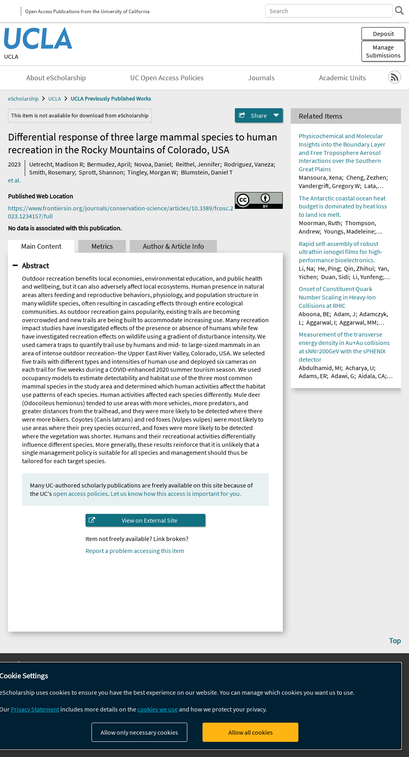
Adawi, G (342, 376)
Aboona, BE (314, 314)
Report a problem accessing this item (134, 551)
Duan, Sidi (335, 277)
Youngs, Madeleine (349, 231)
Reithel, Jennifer (198, 164)
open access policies (80, 493)
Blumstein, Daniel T (207, 172)
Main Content (41, 246)
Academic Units (342, 77)
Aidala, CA (371, 376)
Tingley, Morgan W (152, 172)
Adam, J (344, 314)
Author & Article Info (173, 246)
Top (395, 640)
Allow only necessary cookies (139, 732)
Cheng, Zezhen (366, 177)
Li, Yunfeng (367, 277)
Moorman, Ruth (320, 223)
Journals (261, 77)
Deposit (383, 34)
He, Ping (329, 268)
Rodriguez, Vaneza (249, 164)
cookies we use (157, 709)
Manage (383, 51)
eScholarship (23, 98)
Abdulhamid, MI (320, 368)
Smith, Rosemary (52, 172)
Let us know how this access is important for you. (176, 493)
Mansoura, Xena (320, 177)
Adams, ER (313, 376)
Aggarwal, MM (358, 322)
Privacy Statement (35, 709)
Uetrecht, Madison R (56, 164)
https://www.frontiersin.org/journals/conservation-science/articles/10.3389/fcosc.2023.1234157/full (120, 212)
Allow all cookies (250, 732)
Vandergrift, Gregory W (329, 186)
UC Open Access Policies (167, 77)
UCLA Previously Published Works (111, 98)
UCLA (11, 56)
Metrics (102, 246)
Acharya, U (359, 368)
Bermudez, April (108, 164)
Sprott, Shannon (101, 172)
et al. (14, 180)
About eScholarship (56, 77)
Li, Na (306, 268)
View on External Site (149, 520)
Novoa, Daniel (152, 164)
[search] (398, 10)
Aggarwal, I (321, 322)
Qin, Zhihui (359, 268)
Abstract (35, 265)
